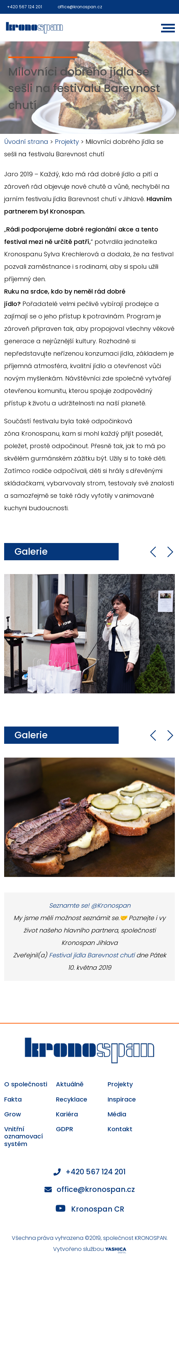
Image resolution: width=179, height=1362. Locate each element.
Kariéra (67, 1114)
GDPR (64, 1129)
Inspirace (122, 1099)
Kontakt (120, 1129)
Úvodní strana (26, 141)
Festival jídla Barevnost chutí (92, 955)
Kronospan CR (90, 1208)
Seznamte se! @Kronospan (89, 905)
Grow (12, 1114)
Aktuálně (69, 1084)
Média (117, 1114)
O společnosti (25, 1084)
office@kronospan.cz (80, 7)
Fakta (13, 1099)
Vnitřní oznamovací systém (23, 1136)
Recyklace (71, 1099)
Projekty (67, 141)
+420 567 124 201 (24, 7)
